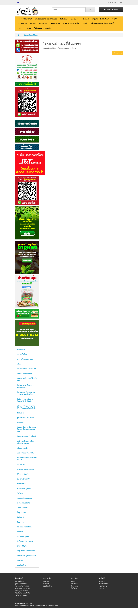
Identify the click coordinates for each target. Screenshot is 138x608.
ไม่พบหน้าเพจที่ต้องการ (31, 35)
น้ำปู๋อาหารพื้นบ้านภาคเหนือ (26, 551)
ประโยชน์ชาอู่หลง (23, 536)
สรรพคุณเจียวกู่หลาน (24, 488)
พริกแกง (32, 23)
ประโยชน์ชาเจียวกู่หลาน (25, 541)
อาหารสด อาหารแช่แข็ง (71, 23)
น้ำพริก (114, 19)
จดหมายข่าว (103, 588)
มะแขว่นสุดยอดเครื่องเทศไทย (26, 369)
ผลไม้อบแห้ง (23, 23)
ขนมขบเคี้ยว (75, 19)
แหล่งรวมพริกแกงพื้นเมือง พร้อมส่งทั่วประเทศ (25, 442)
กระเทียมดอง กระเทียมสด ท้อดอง (46, 19)
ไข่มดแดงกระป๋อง (22, 448)
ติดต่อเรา (20, 560)
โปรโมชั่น (20, 493)
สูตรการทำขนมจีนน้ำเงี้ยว (25, 418)
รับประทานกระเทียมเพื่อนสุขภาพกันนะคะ (25, 386)
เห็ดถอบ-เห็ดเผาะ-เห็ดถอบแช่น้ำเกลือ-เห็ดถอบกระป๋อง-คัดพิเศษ (26, 429)
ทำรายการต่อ (118, 53)
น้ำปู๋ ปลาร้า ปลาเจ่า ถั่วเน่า (100, 19)
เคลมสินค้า (20, 422)
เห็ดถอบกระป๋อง (22, 484)
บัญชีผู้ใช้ (102, 581)
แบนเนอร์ (20, 532)
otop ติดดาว (21, 349)
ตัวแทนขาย (74, 586)
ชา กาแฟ (86, 19)
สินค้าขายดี (20, 413)
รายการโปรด (103, 586)
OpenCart (28, 603)
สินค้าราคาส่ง (55, 23)
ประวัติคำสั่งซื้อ (103, 584)
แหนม (29, 28)
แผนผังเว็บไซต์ (21, 565)
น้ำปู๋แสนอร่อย (21, 512)
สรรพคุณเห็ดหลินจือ (23, 503)
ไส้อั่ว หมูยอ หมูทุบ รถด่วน (42, 28)
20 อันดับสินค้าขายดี (25, 19)
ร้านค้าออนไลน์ (53, 606)
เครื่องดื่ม (85, 23)
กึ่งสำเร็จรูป (63, 19)
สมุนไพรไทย (43, 23)
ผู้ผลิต (72, 581)
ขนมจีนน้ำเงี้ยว (22, 354)
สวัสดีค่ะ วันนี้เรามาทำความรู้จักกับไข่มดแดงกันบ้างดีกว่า (26, 407)
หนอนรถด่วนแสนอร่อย (24, 498)
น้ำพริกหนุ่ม (21, 522)
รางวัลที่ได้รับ (21, 464)
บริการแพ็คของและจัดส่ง (25, 359)
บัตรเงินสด (74, 584)
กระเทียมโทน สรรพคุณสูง (25, 469)
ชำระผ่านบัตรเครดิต (23, 479)
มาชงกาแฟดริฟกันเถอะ (24, 373)
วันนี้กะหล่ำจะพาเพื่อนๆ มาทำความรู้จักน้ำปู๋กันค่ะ (25, 400)
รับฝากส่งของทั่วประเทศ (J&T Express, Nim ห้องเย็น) (26, 393)
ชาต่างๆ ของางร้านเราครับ (25, 453)
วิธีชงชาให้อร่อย (22, 546)
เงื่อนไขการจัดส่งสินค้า (24, 527)
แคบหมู (21, 28)
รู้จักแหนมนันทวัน (22, 474)
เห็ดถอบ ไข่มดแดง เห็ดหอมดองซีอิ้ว (102, 23)
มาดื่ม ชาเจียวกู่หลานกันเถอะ (26, 556)
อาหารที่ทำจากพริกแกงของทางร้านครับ (27, 459)
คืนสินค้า (46, 584)
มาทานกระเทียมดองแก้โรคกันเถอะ (26, 379)
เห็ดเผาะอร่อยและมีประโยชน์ (26, 436)
